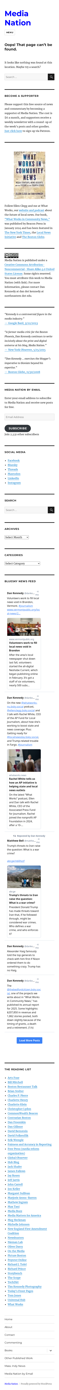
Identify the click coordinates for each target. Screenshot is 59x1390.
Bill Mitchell (15, 1082)
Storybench (15, 1273)
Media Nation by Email (19, 1373)
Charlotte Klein (17, 1104)
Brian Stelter (16, 1091)
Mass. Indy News (15, 1365)
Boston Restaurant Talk (22, 1086)
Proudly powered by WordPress (36, 1384)
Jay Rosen (14, 1175)
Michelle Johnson (19, 1224)
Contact (10, 1334)
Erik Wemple (16, 1140)
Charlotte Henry (18, 1100)
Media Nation (18, 18)
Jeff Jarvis (14, 1180)
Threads (13, 469)
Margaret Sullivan (19, 1193)
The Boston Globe (33, 236)
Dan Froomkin (17, 1122)
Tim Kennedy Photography (25, 1286)
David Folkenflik (18, 1135)
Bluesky (12, 465)
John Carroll (15, 1184)
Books (8, 1350)
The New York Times (17, 232)
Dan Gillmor (15, 1126)
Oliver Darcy (15, 1246)
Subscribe (18, 428)
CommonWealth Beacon (23, 1113)
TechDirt (13, 1282)
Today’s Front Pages (20, 1291)
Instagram (14, 482)
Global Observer (18, 1157)
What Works (15, 1304)
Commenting (13, 1342)
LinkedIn (13, 478)
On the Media (16, 1251)
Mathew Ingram (18, 1202)
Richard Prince (17, 1268)
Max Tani (14, 1206)
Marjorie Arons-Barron (22, 1197)
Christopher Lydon (19, 1108)
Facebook (14, 460)
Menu (9, 32)
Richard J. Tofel (17, 1264)
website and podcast (31, 210)
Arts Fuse (13, 1077)
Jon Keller (14, 1188)
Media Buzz (15, 1211)
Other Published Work (19, 1358)
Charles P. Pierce (18, 1095)
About (8, 1327)
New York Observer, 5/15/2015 (27, 349)
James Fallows (16, 1171)
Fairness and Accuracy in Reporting (30, 1144)
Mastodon (14, 473)
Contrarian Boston (19, 1117)
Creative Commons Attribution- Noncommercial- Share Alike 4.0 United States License (29, 269)
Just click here (13, 130)
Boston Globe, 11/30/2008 (24, 372)
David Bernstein (18, 1131)
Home (8, 1319)
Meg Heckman (17, 1219)
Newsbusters (16, 1237)
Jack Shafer (15, 1166)
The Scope (14, 1277)
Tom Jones (14, 1295)
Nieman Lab (15, 1242)
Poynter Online (17, 1259)
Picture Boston (17, 1255)
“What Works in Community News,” (27, 219)
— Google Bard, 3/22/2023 (21, 323)
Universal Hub (16, 1299)
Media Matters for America (24, 1215)
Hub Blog (13, 1162)
